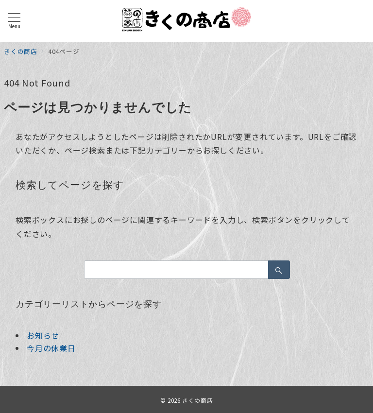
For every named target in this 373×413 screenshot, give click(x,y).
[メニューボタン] (14, 20)
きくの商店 (197, 400)
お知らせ (43, 335)
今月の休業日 (51, 348)
